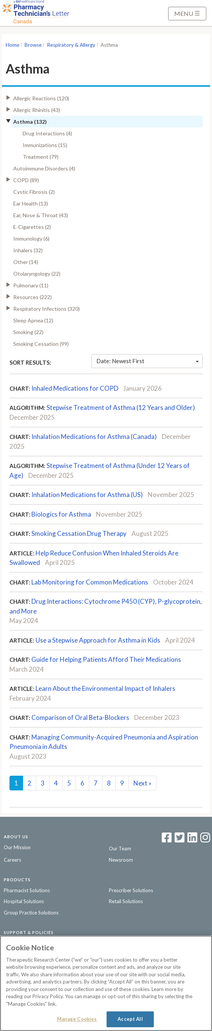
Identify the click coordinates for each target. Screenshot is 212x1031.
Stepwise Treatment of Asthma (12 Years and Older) (120, 407)
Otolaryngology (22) (36, 273)
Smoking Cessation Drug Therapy (79, 533)
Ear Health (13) (30, 203)
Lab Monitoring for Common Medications (89, 582)
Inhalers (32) (28, 250)
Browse (33, 45)
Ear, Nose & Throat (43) (40, 215)
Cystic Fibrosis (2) (34, 192)
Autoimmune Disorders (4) (44, 168)
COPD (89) (26, 180)
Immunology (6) (31, 238)
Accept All (130, 1019)
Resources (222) (32, 297)
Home (12, 45)
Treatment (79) (41, 156)
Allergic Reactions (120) (41, 98)
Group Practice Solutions (31, 913)
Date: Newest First (147, 360)
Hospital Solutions (24, 901)
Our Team (120, 848)
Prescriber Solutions (131, 890)
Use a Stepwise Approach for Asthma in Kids (98, 640)
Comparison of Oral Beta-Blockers (80, 717)
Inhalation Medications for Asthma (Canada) (94, 436)
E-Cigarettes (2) (32, 227)
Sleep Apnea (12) (33, 320)
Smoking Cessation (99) (41, 344)
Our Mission (17, 847)
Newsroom (121, 860)
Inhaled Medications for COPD (74, 388)
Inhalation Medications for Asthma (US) (87, 495)
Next (142, 783)
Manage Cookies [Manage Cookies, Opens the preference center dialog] (77, 1019)
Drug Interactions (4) (47, 133)
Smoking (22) (28, 332)
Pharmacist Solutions (27, 890)
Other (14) (25, 262)
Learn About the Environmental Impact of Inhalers (105, 688)
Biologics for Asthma (61, 514)
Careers (12, 860)
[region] (106, 983)
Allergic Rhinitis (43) (36, 110)
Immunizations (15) (45, 145)
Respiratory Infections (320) (46, 308)
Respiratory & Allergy (71, 45)
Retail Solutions (126, 901)
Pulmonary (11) (30, 285)
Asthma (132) (30, 121)
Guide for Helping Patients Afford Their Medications (106, 659)
